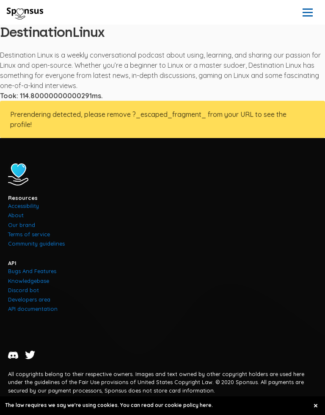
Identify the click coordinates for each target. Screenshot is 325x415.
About (16, 215)
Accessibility (23, 205)
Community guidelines (36, 243)
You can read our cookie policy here (166, 405)
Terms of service (29, 234)
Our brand (21, 224)
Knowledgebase (28, 280)
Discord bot (23, 290)
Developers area (29, 299)
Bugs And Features (32, 271)
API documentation (33, 308)
